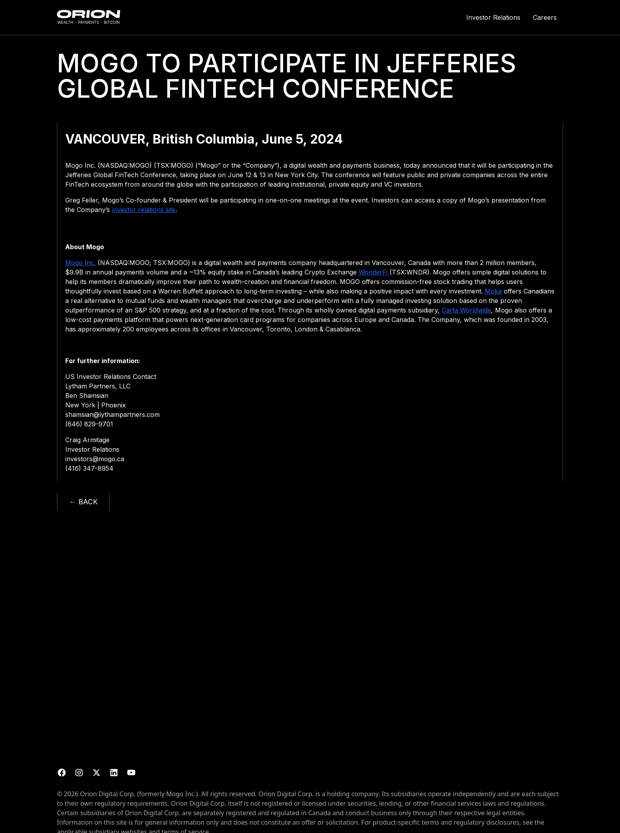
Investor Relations (493, 17)
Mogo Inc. (80, 263)
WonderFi (373, 272)
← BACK (83, 502)
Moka (493, 291)
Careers (545, 17)
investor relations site (144, 210)
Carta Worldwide (466, 310)
